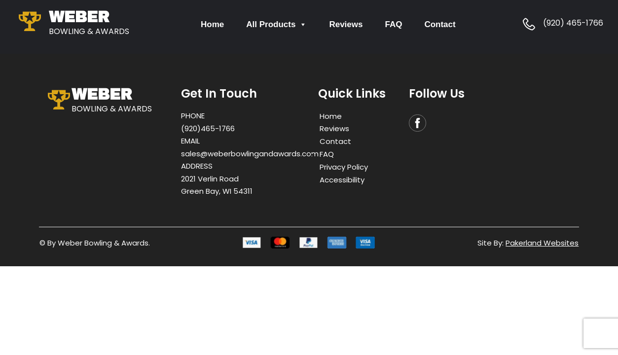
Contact (439, 24)
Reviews (346, 24)
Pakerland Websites (542, 243)
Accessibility (342, 179)
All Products (276, 24)
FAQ (393, 24)
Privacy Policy (344, 166)
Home (212, 24)
